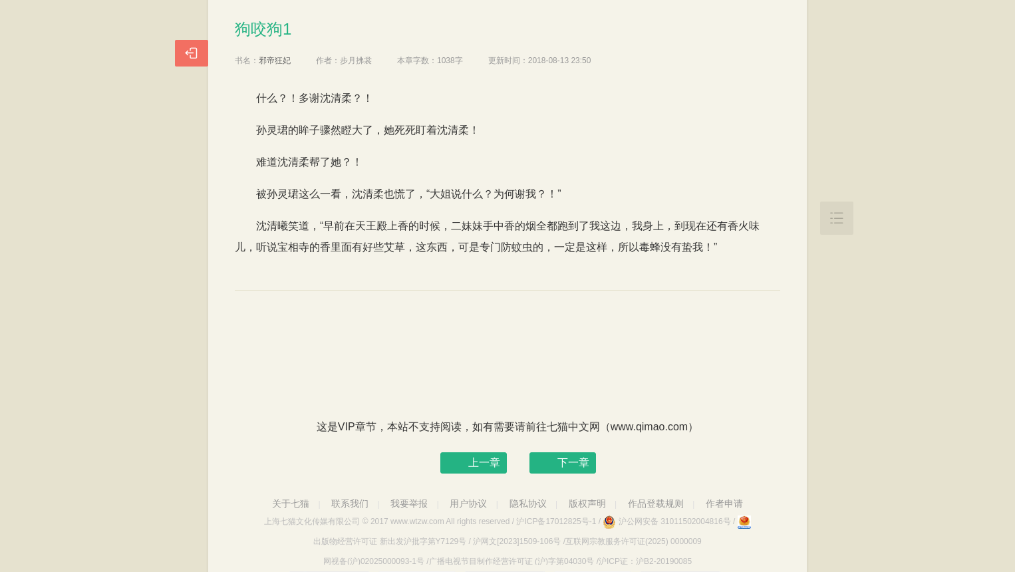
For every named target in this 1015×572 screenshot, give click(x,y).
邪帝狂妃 (275, 60)
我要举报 (409, 503)
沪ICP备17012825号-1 (556, 521)
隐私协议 (528, 503)
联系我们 (349, 503)
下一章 (573, 462)
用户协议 (468, 503)
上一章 (484, 462)
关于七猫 (290, 503)
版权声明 (587, 503)
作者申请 (724, 503)
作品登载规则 (656, 503)
